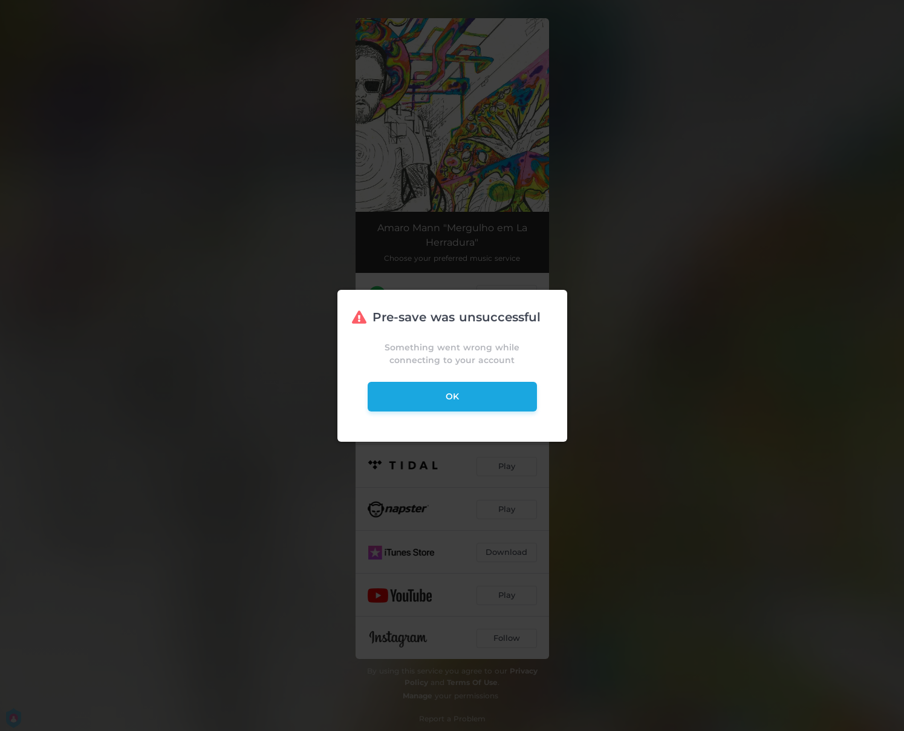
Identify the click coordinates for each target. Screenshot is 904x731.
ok (452, 396)
